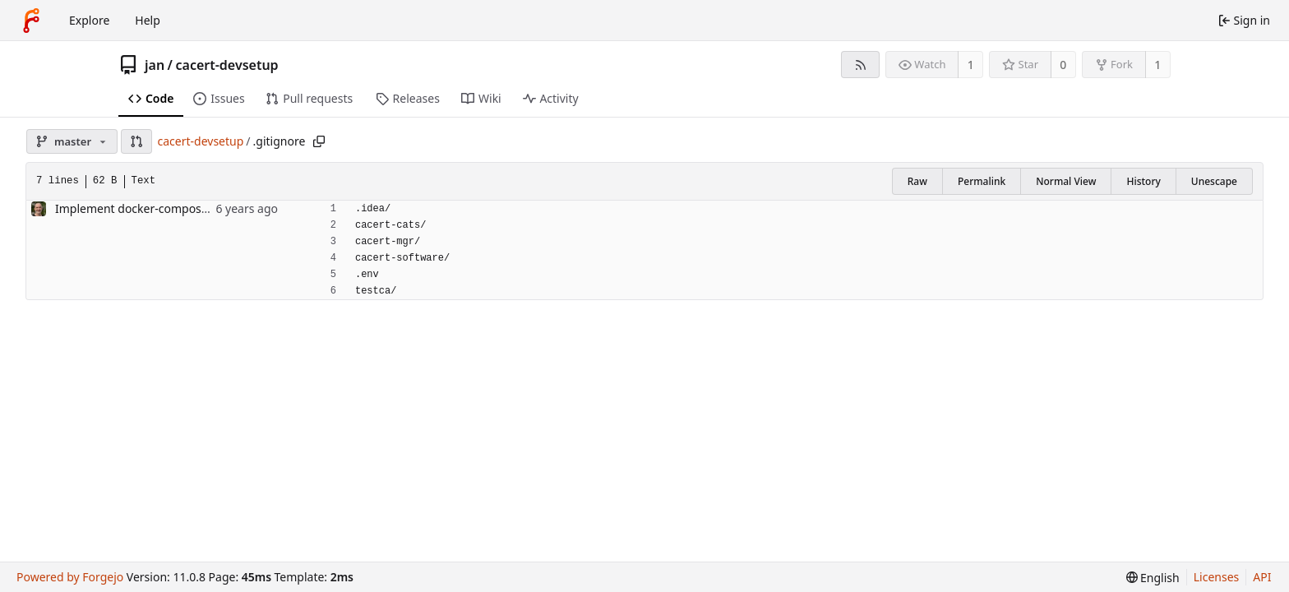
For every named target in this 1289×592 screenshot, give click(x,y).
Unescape (1214, 181)
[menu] (1153, 577)
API (1262, 577)
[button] (136, 141)
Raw (917, 181)
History (1143, 181)
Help (147, 20)
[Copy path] (318, 141)
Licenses (1217, 577)
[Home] (31, 20)
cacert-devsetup (227, 65)
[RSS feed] (860, 64)
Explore (89, 20)
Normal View (1066, 181)
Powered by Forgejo (69, 577)
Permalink (981, 181)
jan (154, 65)
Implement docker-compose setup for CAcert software (202, 208)
